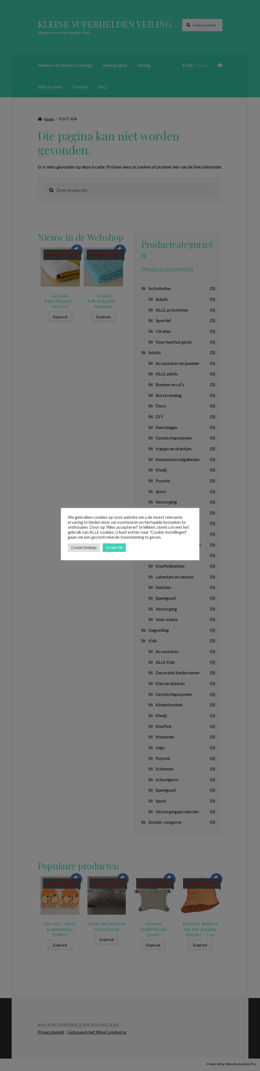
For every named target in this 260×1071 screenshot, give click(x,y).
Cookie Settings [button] (84, 547)
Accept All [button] (114, 547)
